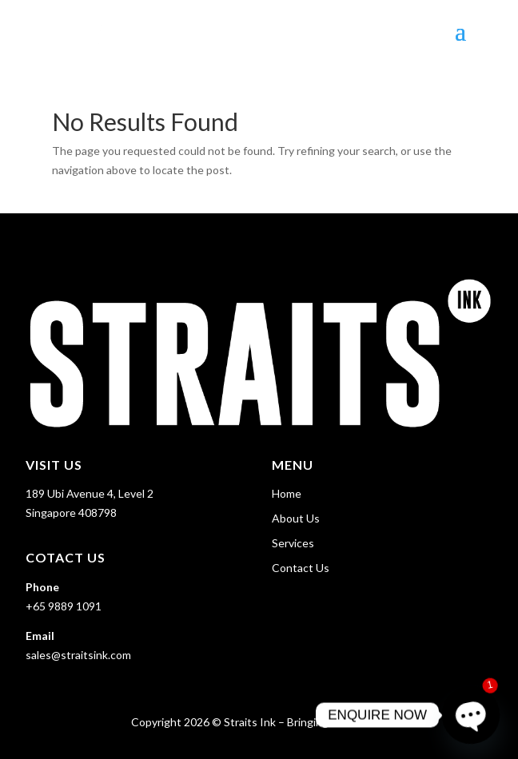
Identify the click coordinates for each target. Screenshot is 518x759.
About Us (296, 518)
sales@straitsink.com (78, 655)
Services (293, 543)
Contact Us (300, 567)
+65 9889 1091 (64, 606)
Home (286, 493)
